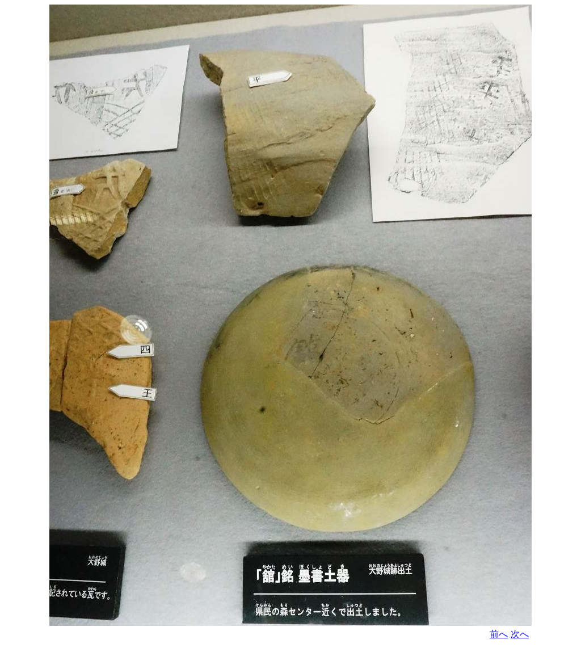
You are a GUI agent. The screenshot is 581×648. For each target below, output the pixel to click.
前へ (499, 634)
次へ (520, 634)
